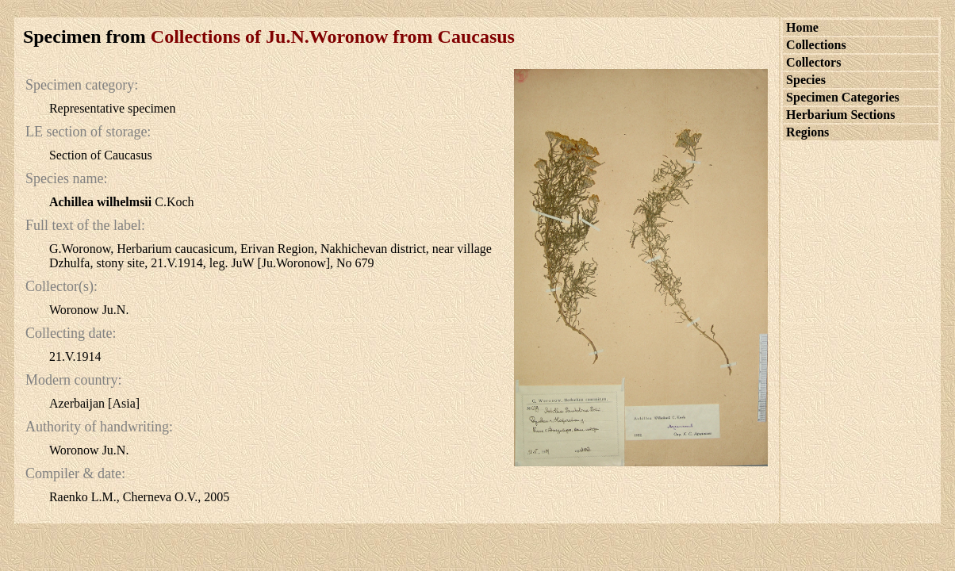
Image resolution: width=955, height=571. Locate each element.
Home (802, 27)
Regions (807, 132)
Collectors (813, 62)
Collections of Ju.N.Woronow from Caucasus (333, 36)
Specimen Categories (842, 97)
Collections (816, 45)
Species (806, 79)
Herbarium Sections (840, 114)
